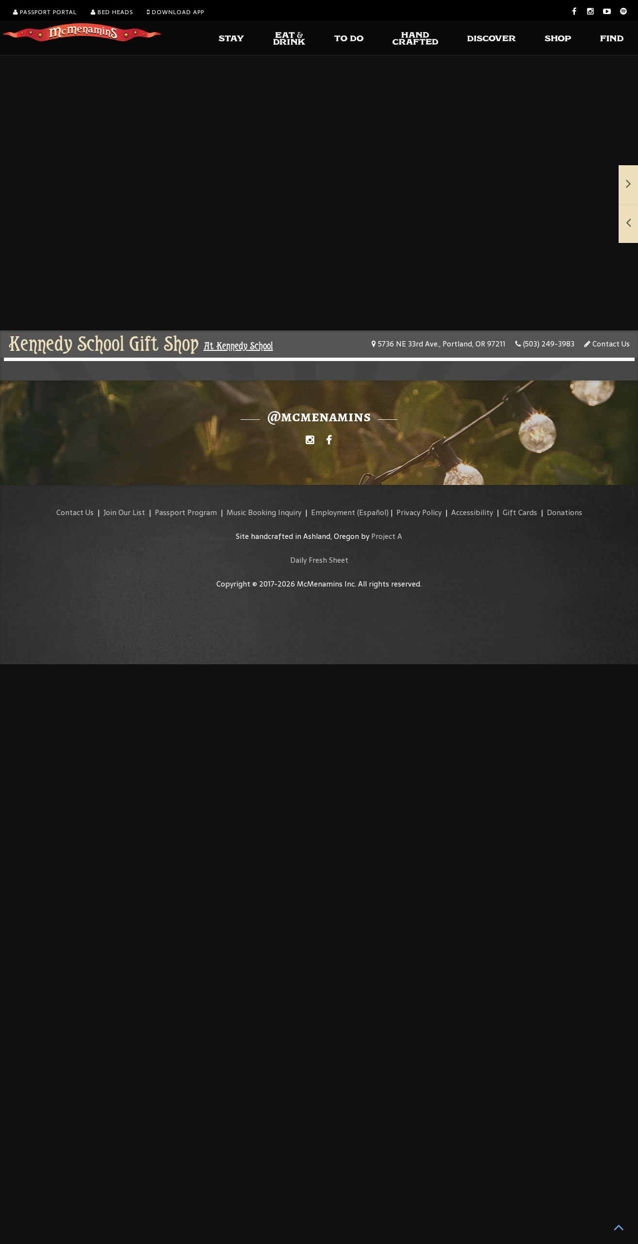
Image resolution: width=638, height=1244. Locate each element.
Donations (564, 512)
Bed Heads (112, 12)
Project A (386, 536)
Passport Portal (45, 12)
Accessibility (472, 512)
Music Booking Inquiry (264, 512)
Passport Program (186, 512)
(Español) (373, 512)
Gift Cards (520, 512)
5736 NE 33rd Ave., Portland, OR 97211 (439, 344)
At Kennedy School (238, 346)
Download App (175, 12)
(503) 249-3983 (544, 344)
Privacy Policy (419, 512)
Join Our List (124, 512)
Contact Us (607, 344)
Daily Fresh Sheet (319, 560)
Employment (333, 512)
